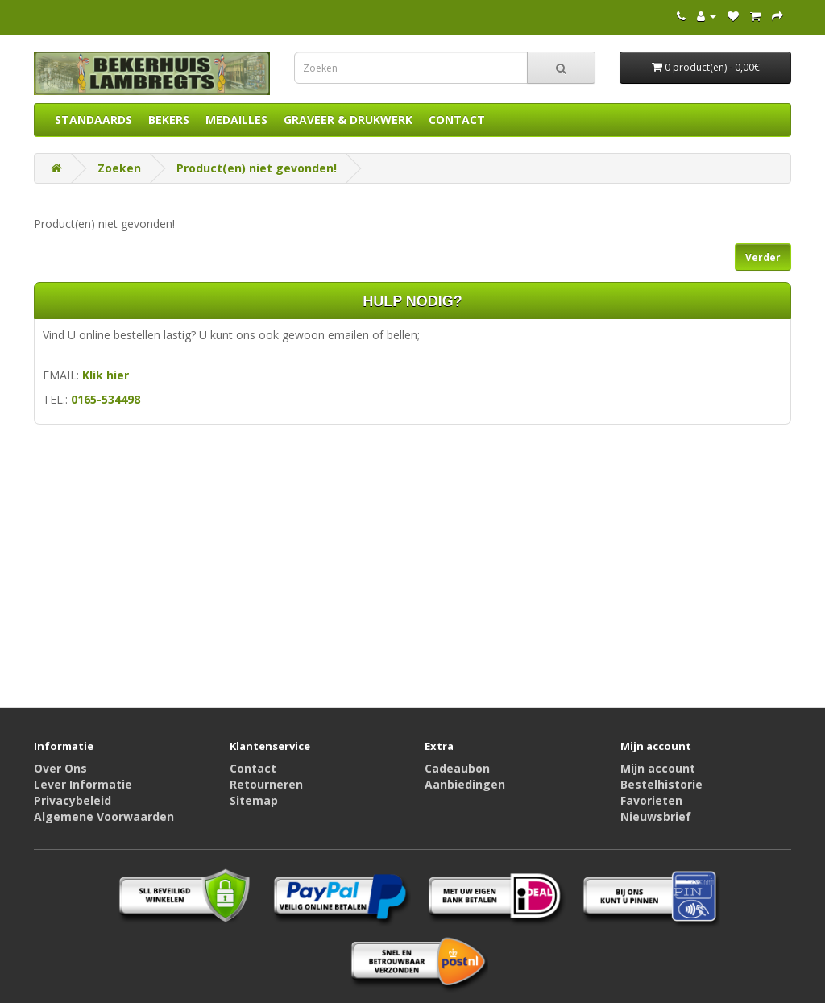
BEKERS (168, 119)
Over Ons (60, 768)
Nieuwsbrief (655, 816)
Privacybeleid (72, 800)
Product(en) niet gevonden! (256, 168)
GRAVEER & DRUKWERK (348, 119)
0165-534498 (105, 399)
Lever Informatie (83, 784)
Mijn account (657, 768)
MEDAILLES (236, 119)
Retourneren (266, 784)
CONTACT (457, 119)
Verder (763, 257)
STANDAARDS (93, 119)
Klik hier (105, 375)
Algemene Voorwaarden (104, 816)
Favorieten (651, 800)
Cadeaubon (457, 768)
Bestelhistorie (661, 784)
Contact (253, 768)
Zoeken (119, 168)
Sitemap (254, 800)
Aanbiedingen (465, 784)
